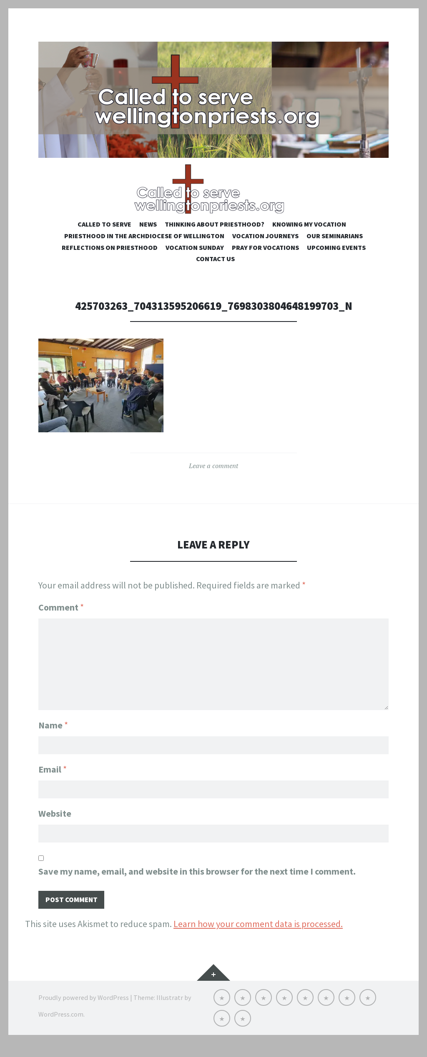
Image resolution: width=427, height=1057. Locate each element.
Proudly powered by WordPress (83, 1011)
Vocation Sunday (195, 258)
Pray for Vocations (265, 258)
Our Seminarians (334, 246)
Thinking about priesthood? (214, 235)
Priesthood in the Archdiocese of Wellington (144, 246)
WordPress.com (60, 1028)
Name (53, 734)
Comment (61, 618)
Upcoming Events (336, 258)
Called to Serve (104, 235)
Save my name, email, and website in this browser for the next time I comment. (197, 884)
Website (54, 824)
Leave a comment (213, 476)
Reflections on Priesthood (110, 258)
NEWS (148, 235)
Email (52, 779)
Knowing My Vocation (309, 235)
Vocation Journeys (265, 246)
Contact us (215, 270)
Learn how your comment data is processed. (258, 937)
